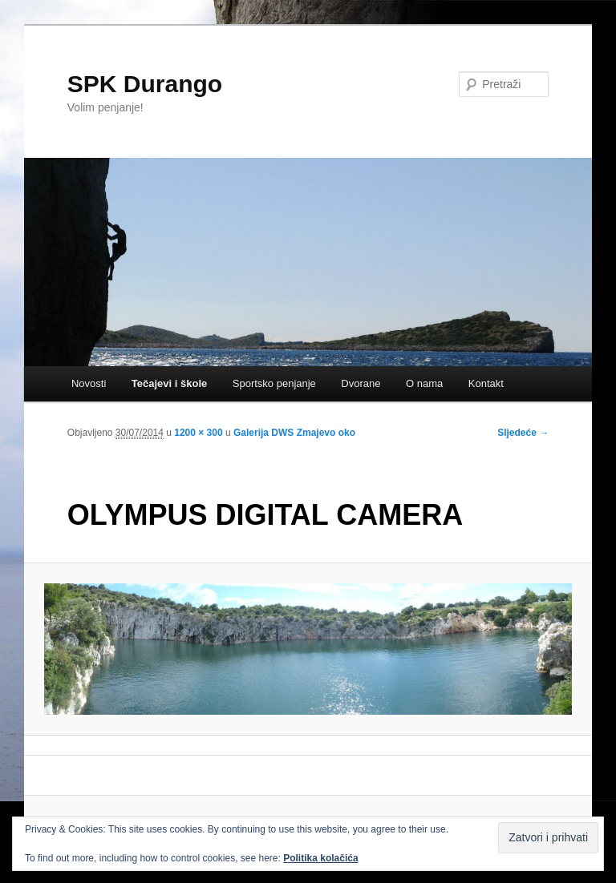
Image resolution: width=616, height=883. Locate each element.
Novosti (88, 383)
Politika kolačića (320, 858)
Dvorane (360, 383)
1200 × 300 (198, 432)
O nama (424, 383)
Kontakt (486, 383)
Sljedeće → (523, 432)
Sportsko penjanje (274, 383)
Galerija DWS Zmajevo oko (294, 432)
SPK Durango (144, 84)
